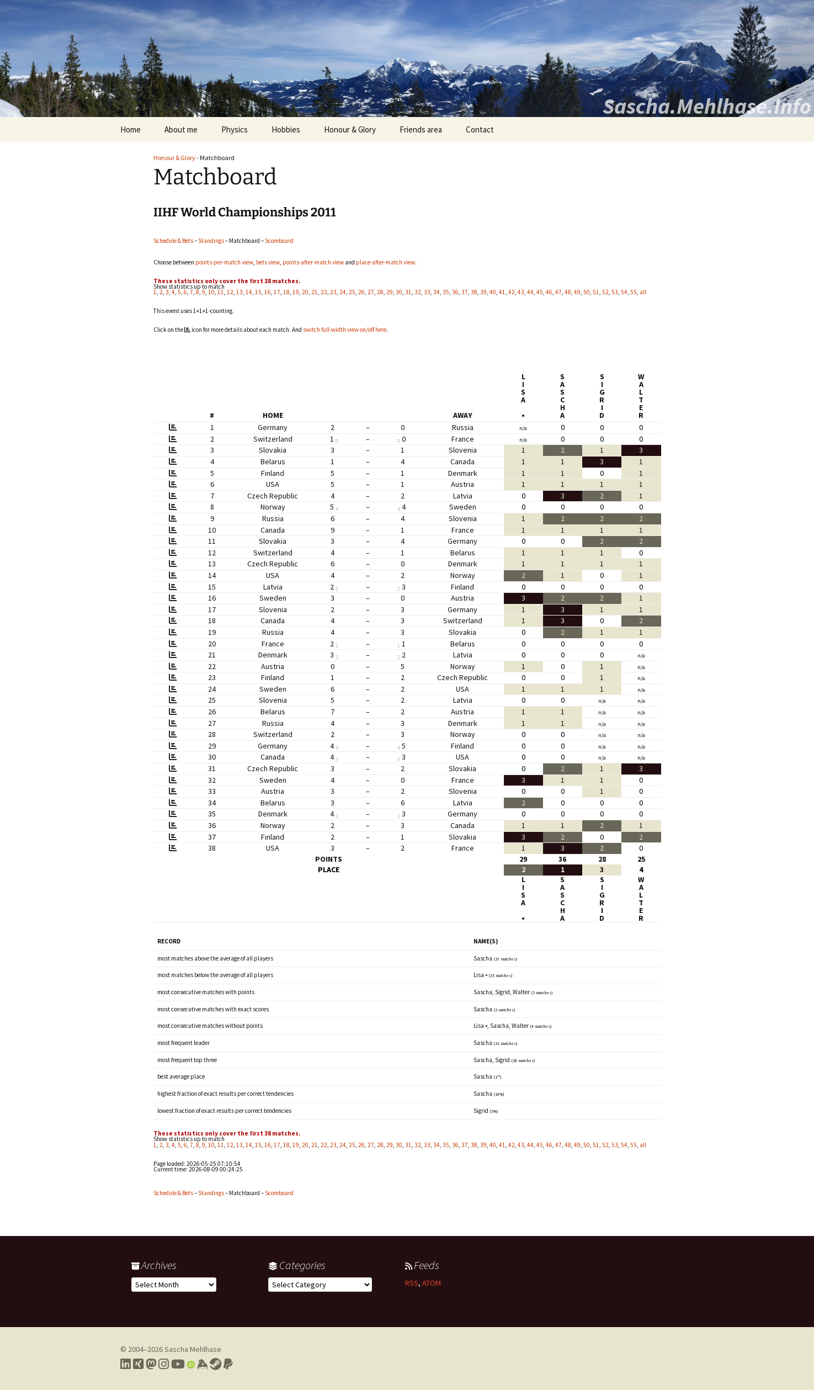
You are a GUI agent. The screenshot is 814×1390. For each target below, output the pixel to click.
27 (371, 292)
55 (633, 292)
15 (258, 292)
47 (558, 292)
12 (230, 292)
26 (361, 292)
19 (295, 292)
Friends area (421, 129)
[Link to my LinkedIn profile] (125, 1364)
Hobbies (286, 129)
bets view (268, 262)
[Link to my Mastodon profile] (151, 1364)
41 (502, 292)
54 (624, 292)
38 (474, 292)
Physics (234, 129)
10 (211, 292)
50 (586, 292)
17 (277, 292)
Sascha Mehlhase (192, 1349)
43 (521, 292)
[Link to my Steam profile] (215, 1364)
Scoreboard (279, 241)
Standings (211, 241)
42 (511, 292)
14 (249, 292)
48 (568, 292)
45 (539, 292)
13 (239, 292)
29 (389, 292)
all (643, 292)
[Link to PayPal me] (228, 1364)
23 (333, 292)
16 (267, 292)
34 (436, 292)
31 (408, 292)
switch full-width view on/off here (344, 329)
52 (605, 292)
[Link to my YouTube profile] (178, 1364)
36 (455, 292)
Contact (480, 129)
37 (464, 292)
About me (181, 129)
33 (427, 292)
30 (399, 292)
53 (614, 292)
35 (446, 292)
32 (417, 292)
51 (596, 292)
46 (549, 292)
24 (342, 292)
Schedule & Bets (173, 241)
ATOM (431, 1283)
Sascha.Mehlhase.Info (707, 106)
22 (324, 292)
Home (130, 129)
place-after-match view (385, 262)
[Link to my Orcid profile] (191, 1364)
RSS (411, 1283)
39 (483, 292)
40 (493, 292)
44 (530, 292)
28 (380, 292)
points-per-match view (224, 262)
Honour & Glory (350, 129)
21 (314, 292)
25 (352, 292)
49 (577, 292)
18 (286, 292)
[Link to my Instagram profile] (163, 1364)
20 (305, 292)
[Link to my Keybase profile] (202, 1364)
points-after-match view (313, 262)
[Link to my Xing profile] (138, 1364)
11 (220, 292)
